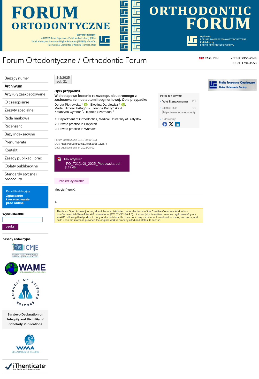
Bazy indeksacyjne (20, 134)
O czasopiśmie (17, 102)
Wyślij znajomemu (175, 101)
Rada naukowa (17, 118)
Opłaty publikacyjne (21, 166)
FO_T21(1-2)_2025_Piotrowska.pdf (93, 164)
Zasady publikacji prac (23, 158)
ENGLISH (209, 58)
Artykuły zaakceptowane (25, 94)
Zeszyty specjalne (19, 110)
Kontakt (11, 150)
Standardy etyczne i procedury (21, 176)
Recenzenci (14, 126)
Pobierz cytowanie (71, 181)
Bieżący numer (17, 78)
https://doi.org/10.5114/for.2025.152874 (84, 143)
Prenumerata (15, 142)
